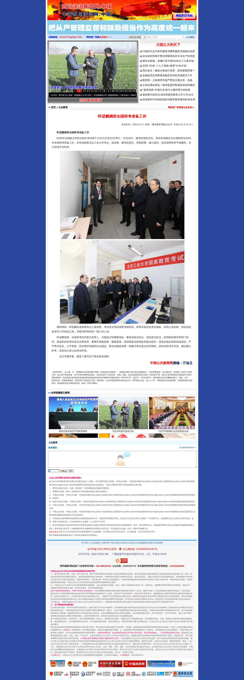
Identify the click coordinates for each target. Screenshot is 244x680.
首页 (53, 107)
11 (117, 91)
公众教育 (63, 107)
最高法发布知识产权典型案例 (73, 433)
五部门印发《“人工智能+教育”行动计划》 (165, 65)
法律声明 (105, 543)
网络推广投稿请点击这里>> (181, 107)
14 (130, 91)
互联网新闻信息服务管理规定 (96, 488)
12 (121, 91)
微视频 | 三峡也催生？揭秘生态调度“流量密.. (133, 95)
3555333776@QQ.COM (70, 37)
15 (134, 91)
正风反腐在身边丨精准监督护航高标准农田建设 (169, 85)
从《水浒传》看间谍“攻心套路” (62, 95)
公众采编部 (95, 543)
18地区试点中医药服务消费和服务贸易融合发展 (169, 51)
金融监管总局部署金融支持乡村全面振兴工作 (167, 75)
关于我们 (85, 543)
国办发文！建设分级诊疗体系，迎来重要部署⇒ (169, 70)
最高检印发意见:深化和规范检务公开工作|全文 (168, 94)
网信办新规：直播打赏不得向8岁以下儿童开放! (168, 61)
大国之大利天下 (168, 45)
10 (113, 91)
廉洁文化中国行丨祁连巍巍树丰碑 (95, 95)
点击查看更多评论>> (187, 447)
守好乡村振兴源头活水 (123, 433)
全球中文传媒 (73, 9)
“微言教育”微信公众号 (161, 124)
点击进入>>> (105, 37)
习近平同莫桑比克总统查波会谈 (173, 433)
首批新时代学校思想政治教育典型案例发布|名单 (169, 99)
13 (125, 91)
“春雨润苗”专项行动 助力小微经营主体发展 (166, 89)
